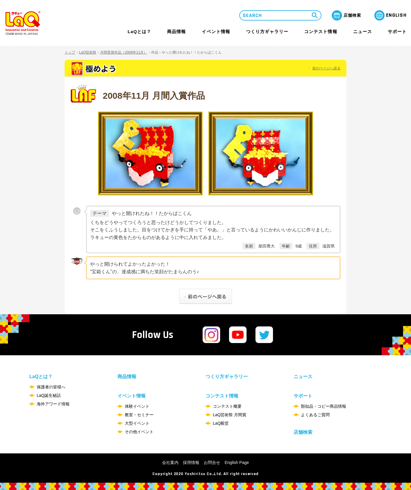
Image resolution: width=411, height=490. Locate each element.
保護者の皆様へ (51, 387)
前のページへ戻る (326, 68)
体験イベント (137, 406)
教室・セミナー (139, 414)
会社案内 (170, 462)
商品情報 (176, 31)
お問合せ (212, 462)
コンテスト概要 (227, 406)
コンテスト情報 (320, 31)
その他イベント (139, 431)
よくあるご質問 (315, 414)
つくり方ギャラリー (267, 31)
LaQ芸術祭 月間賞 (229, 414)
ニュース (362, 31)
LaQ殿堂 (221, 423)
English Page (237, 462)
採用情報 (191, 462)
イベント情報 (216, 31)
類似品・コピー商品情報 (323, 406)
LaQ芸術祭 (87, 52)
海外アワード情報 (53, 404)
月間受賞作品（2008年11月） (123, 52)
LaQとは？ (139, 31)
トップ (70, 52)
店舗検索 (303, 432)
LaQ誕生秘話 (49, 395)
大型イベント (137, 423)
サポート (397, 31)
